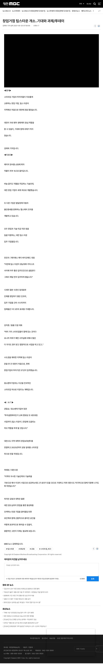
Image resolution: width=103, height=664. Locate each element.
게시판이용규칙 (35, 639)
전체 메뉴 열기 (99, 4)
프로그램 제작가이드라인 (65, 639)
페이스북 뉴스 (86, 11)
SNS (80, 4)
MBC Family (80, 649)
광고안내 (44, 639)
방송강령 (52, 639)
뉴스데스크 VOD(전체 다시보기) (33, 11)
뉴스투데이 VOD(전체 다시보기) (58, 11)
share (95, 26)
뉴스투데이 (16, 11)
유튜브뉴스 (76, 11)
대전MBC (11, 4)
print (98, 26)
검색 (94, 4)
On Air (88, 4)
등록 (92, 579)
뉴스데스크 (7, 11)
